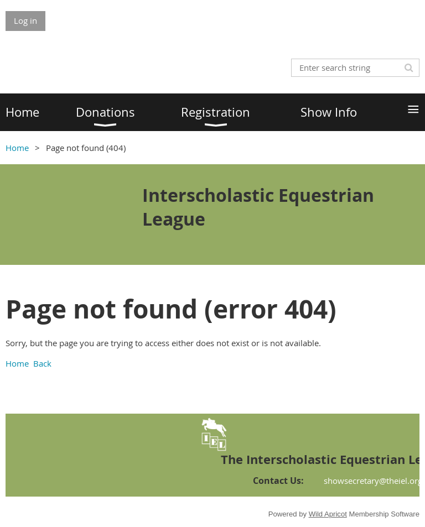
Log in (25, 20)
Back (42, 363)
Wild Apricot (328, 514)
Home (17, 147)
